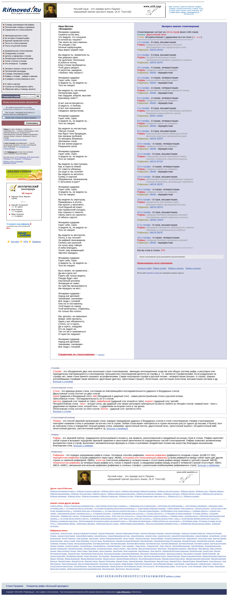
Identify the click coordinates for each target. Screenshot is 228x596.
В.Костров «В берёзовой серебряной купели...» (163, 523)
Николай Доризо (122, 561)
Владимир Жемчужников (136, 543)
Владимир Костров (153, 543)
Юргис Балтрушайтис (58, 569)
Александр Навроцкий (106, 533)
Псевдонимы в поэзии (14, 53)
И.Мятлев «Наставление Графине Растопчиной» (139, 491)
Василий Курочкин (189, 541)
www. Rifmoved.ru (124, 592)
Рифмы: (141, 44)
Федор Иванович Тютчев (133, 566)
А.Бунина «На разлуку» (154, 513)
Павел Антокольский (69, 564)
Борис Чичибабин (82, 541)
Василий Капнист (146, 541)
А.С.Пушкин (16, 159)
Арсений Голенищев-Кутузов (174, 538)
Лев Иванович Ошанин (74, 556)
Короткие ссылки (9, 163)
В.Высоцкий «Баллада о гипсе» (107, 523)
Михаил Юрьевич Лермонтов (126, 559)
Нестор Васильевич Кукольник (150, 559)
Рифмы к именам (176, 268)
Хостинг (15, 241)
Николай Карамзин (136, 561)
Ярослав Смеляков (132, 569)
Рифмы (190, 440)
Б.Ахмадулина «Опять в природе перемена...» (152, 516)
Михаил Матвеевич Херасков (91, 559)
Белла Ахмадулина (205, 538)
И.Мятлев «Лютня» (188, 491)
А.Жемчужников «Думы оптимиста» (180, 508)
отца (201, 9)
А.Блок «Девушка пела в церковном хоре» (79, 506)
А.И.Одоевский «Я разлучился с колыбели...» (111, 506)
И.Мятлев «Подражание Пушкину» (63, 491)
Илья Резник (117, 551)
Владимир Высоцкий (118, 543)
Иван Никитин (203, 548)
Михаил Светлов (109, 559)
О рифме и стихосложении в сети (20, 79)
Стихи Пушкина (14, 586)
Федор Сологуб (148, 566)
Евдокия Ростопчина (104, 548)
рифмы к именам (29, 76)
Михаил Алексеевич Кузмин (191, 556)
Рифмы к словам (12, 76)
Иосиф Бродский (196, 551)
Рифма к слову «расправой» (13, 161)
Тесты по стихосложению (16, 43)
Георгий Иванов (86, 546)
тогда (173, 10)
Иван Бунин (162, 548)
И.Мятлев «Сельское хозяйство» (88, 491)
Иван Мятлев (192, 548)
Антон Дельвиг (128, 538)
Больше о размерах (117, 428)
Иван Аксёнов (132, 548)
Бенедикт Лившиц (219, 538)
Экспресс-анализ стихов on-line (19, 69)
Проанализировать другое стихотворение (154, 263)
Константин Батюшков (112, 553)
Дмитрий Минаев (197, 546)
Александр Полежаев (172, 533)
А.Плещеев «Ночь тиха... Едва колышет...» (88, 511)
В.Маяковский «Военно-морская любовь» (196, 523)
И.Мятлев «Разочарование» (60, 494)
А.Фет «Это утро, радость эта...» (123, 516)
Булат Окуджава (95, 541)
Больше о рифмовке (209, 465)
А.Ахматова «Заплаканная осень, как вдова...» (128, 513)
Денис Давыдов (165, 546)
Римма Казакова (127, 564)
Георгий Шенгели (99, 546)
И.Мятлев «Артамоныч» (90, 496)
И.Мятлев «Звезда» (99, 494)
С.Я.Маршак (26, 159)
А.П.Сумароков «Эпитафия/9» (196, 506)
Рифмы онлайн (159, 268)
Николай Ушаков (189, 561)
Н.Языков (6, 159)
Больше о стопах (62, 411)
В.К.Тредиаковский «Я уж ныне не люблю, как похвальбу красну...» (103, 521)
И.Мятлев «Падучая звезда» (212, 494)
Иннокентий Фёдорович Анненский (175, 551)
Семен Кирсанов (191, 564)
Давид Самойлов (128, 546)
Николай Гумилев (91, 561)
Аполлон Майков (157, 538)
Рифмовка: (143, 50)
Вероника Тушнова (66, 543)
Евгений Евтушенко (75, 548)
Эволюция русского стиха (16, 36)
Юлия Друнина (208, 566)
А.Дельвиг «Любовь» (200, 513)
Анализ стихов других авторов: (65, 503)
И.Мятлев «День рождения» (81, 494)
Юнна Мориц (219, 566)
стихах (156, 250)
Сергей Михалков (80, 566)
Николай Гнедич (77, 561)
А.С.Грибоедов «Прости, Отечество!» (79, 508)
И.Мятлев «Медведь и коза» (191, 494)
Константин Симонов (174, 553)
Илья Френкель (143, 551)
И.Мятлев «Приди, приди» (110, 491)
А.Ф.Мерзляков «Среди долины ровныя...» (176, 511)
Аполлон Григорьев (142, 538)
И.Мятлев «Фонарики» (58, 496)
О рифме (23, 64)
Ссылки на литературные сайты (19, 87)
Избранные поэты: (59, 531)
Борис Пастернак (56, 541)
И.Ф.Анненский (32, 157)
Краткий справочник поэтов (17, 41)
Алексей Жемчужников (84, 536)
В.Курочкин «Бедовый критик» (140, 521)
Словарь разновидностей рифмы (19, 25)
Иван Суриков (82, 551)
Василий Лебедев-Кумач (206, 541)
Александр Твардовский (66, 536)
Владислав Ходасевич (218, 543)
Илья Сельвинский (130, 551)
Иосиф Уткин (208, 551)
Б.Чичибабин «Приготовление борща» (104, 518)
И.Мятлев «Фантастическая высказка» (121, 494)
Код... (8, 228)
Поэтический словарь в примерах (20, 27)
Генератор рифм (10, 96)
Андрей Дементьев (68, 538)
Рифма (6, 129)
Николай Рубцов (175, 561)
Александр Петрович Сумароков (152, 533)
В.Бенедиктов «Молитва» (86, 523)
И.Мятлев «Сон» (202, 491)
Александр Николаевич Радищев (127, 533)
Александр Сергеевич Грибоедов (193, 533)
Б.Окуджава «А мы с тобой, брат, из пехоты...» (135, 518)
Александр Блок (66, 533)
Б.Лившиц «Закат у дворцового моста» (184, 516)
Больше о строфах (63, 381)
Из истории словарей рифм (17, 38)
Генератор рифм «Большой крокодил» (47, 586)
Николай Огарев (162, 561)
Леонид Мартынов (90, 556)
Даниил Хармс (140, 546)
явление (191, 7)
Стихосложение (9, 143)
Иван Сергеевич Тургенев (66, 551)
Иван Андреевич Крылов (147, 548)
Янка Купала (120, 569)
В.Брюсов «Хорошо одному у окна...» (166, 518)
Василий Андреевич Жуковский (127, 541)
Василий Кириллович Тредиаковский (167, 541)
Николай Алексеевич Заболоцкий (198, 559)
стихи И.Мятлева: (64, 488)
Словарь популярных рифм (17, 74)
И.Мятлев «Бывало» (216, 491)
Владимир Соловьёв (201, 543)
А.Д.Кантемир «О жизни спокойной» (178, 513)
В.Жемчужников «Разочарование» (132, 523)
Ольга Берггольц (215, 561)
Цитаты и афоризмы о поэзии (18, 56)
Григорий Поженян (113, 546)
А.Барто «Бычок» (56, 506)
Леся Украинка (104, 556)
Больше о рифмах (83, 445)
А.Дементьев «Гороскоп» (102, 513)
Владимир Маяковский (169, 543)
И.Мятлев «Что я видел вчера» (168, 491)
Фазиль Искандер (116, 566)
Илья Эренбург (156, 551)
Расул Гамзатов (114, 564)
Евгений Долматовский (58, 548)
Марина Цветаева (173, 556)
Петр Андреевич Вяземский (88, 564)
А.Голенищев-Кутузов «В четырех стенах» (95, 516)
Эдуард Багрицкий (194, 566)
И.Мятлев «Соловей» (191, 496)
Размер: (141, 34)
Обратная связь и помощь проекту (20, 89)
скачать (101, 354)
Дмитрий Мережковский (181, 546)
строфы (6, 138)
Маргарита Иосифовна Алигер (155, 556)
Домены (36, 241)
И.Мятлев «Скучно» (126, 496)
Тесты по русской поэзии (16, 46)
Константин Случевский (192, 553)
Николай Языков (202, 561)
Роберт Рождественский (143, 564)
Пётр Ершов (103, 564)
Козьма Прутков (74, 553)
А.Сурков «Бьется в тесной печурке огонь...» (121, 511)
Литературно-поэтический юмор (19, 58)
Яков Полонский (108, 569)
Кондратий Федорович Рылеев (92, 553)
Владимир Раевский (186, 543)
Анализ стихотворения (147, 257)
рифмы (198, 7)
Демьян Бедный (152, 546)
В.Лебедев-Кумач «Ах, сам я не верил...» (166, 521)
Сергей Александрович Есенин (61, 566)
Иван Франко (93, 551)
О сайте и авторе (12, 84)
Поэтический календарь (15, 71)
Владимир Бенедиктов (101, 543)
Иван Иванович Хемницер (177, 548)
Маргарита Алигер (135, 556)
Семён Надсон (217, 564)
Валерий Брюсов (109, 541)
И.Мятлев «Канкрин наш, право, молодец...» (151, 496)
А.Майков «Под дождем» (70, 516)
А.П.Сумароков (20, 157)
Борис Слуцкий (69, 541)
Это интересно (11, 64)
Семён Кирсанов (205, 564)
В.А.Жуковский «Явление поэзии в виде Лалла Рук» (200, 518)
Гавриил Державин (57, 546)
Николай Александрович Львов (173, 559)
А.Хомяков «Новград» (200, 511)
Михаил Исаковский (72, 559)
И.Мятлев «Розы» (74, 496)
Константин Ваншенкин (130, 553)
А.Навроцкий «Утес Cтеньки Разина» (142, 506)
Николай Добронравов (107, 561)
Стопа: (140, 37)
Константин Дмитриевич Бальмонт (152, 553)
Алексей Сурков (150, 536)
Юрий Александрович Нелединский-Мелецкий (84, 569)
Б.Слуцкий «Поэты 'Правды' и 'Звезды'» (74, 518)
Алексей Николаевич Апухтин (119, 536)
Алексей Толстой (164, 536)
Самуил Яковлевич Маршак (163, 564)
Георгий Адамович (72, 546)
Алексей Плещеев (137, 536)
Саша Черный (179, 564)
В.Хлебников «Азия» (190, 521)
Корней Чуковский (209, 553)
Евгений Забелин (90, 548)
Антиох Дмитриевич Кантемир (111, 538)
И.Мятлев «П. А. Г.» (175, 496)
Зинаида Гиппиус (119, 548)
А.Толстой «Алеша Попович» (148, 511)
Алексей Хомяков (201, 536)
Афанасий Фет (192, 538)
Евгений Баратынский (213, 546)
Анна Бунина (93, 538)
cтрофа (145, 42)
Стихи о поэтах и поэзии (15, 61)
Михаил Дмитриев (56, 559)
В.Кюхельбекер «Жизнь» (67, 523)
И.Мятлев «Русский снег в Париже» (149, 494)
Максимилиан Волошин (119, 556)
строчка (179, 9)
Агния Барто (54, 533)
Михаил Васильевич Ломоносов (214, 556)
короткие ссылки (153, 273)
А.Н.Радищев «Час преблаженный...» (171, 506)
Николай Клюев (149, 561)
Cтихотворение (145, 32)
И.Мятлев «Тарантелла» (109, 496)
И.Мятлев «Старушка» (172, 494)
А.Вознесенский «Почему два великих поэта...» (74, 513)
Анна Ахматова (82, 538)
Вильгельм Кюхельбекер (83, 543)
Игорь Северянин (105, 551)
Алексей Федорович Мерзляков (182, 536)
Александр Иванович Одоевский (85, 533)
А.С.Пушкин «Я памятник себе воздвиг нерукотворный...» (115, 508)
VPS (25, 241)
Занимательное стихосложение (19, 51)
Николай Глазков (64, 561)
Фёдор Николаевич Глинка (164, 566)
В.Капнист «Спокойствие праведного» (64, 521)
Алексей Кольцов (100, 536)
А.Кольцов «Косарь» (202, 508)
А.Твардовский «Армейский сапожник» (151, 508)
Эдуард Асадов (181, 566)
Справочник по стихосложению (18, 30)
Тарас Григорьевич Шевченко (98, 566)
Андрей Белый (214, 536)
